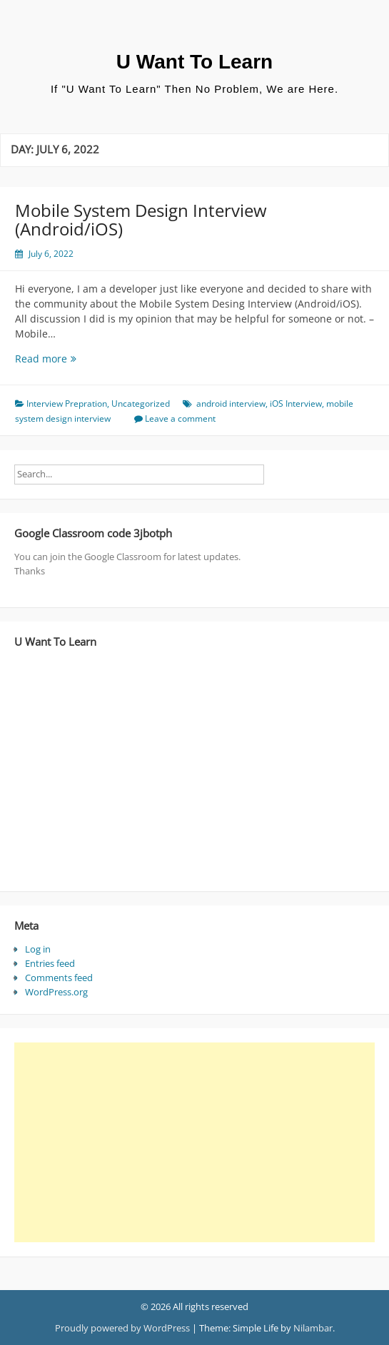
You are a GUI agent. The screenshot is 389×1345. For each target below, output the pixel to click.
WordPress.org (56, 991)
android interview (231, 403)
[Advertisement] (189, 1142)
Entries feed (50, 963)
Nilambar (313, 1327)
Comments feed (59, 977)
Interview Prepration (66, 403)
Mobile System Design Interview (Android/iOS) (141, 219)
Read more (73, 358)
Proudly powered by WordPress (122, 1327)
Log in (38, 949)
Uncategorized (140, 403)
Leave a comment (180, 418)
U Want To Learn (194, 62)
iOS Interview (296, 403)
